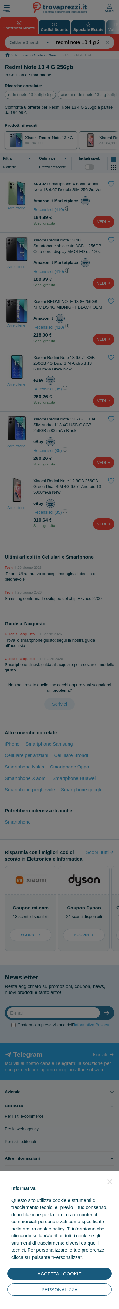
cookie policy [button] (50, 1228)
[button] (109, 1182)
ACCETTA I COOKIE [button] (59, 1273)
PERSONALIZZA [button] (59, 1289)
